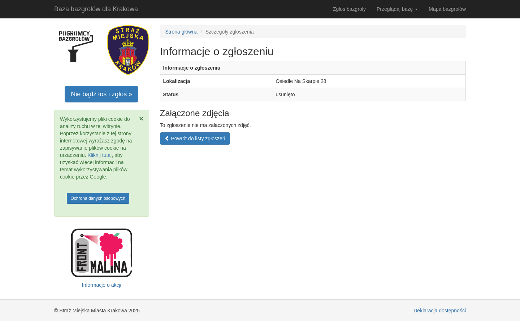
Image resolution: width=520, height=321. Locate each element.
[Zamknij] (141, 118)
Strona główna (181, 32)
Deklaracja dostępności (439, 310)
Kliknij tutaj (99, 155)
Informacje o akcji (101, 285)
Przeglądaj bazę (397, 9)
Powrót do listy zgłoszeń (195, 138)
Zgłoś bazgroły (349, 9)
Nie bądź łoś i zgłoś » (101, 94)
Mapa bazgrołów (447, 9)
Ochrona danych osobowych (98, 198)
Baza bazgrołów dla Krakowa (96, 9)
